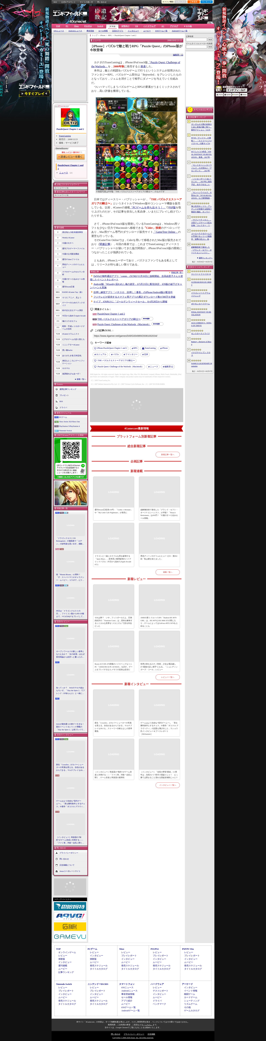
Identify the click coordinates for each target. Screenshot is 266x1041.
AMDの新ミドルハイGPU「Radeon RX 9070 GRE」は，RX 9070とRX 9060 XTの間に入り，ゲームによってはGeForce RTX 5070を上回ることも (159, 622)
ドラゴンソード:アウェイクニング (200, 294)
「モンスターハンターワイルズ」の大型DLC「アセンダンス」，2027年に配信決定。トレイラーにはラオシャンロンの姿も (201, 168)
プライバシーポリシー (69, 853)
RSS (55, 2)
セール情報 (103, 31)
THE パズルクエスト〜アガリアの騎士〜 (119, 319)
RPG (135, 348)
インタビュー (133, 31)
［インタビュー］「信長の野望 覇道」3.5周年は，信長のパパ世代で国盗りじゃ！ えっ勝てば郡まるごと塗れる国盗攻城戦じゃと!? (159, 774)
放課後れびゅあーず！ (71, 374)
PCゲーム (63, 417)
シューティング (192, 1000)
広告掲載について (67, 865)
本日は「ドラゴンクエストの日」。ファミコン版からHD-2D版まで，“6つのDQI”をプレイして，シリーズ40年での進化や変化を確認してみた (70, 614)
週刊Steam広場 (68, 287)
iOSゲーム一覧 (161, 31)
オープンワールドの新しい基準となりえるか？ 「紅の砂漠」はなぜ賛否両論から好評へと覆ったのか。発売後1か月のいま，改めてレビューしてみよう (70, 654)
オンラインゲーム (67, 952)
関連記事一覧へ (177, 272)
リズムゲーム (190, 1004)
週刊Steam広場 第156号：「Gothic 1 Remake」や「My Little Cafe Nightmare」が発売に (113, 511)
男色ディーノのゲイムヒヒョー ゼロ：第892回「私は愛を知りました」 (158, 557)
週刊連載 (62, 965)
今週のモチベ (67, 243)
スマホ (112, 26)
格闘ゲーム (189, 994)
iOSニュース (59, 31)
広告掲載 (151, 1034)
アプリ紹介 (126, 1000)
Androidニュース (75, 31)
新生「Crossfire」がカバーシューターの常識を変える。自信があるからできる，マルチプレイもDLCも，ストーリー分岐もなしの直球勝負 (70, 768)
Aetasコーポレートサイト (70, 871)
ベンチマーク (159, 1004)
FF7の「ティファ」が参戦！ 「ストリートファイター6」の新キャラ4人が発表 (201, 141)
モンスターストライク (200, 333)
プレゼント (64, 395)
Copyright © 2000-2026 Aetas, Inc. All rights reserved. (133, 1038)
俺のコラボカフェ (69, 321)
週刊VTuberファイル (70, 259)
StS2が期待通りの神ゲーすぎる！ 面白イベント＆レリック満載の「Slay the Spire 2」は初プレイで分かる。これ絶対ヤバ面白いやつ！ (70, 727)
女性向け (125, 26)
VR (136, 26)
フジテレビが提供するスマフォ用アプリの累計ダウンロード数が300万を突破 (134, 297)
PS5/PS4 (88, 26)
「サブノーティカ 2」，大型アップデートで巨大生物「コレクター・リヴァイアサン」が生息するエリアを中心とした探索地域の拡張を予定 (201, 223)
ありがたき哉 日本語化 (71, 356)
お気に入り (180, 2)
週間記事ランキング (68, 389)
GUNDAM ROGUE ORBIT (201, 283)
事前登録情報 (128, 994)
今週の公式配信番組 (70, 254)
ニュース (63, 172)
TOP (58, 26)
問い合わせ (102, 2)
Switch (100, 26)
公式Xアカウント (68, 2)
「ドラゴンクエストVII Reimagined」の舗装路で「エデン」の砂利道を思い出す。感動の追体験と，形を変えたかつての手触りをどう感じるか (70, 541)
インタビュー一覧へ (167, 785)
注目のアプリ (117, 31)
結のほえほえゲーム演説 (72, 310)
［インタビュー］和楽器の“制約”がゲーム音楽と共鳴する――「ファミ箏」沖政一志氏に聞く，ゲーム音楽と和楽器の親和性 (70, 840)
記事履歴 (193, 2)
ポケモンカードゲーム (200, 304)
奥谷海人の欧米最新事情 (72, 232)
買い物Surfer (67, 350)
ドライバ (63, 407)
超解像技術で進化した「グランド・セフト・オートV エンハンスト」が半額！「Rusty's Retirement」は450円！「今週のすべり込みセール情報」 (159, 514)
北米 (146, 354)
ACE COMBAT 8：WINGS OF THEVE (201, 324)
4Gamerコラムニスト (70, 334)
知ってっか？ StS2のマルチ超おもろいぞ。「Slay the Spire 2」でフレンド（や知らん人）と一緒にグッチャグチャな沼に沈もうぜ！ (70, 691)
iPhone (165, 348)
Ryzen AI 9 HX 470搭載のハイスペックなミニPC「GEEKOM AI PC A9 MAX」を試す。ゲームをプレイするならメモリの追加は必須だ (113, 667)
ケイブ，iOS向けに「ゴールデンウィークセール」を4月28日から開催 (130, 301)
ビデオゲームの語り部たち (73, 339)
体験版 (61, 959)
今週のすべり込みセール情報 (73, 280)
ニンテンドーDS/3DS (98, 984)
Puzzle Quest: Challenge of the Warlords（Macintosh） (124, 324)
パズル (116, 354)
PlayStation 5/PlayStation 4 (69, 426)
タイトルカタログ (99, 969)
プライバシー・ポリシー (134, 1034)
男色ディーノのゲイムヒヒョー (73, 265)
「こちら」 (148, 1025)
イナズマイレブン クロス (200, 353)
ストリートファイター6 (201, 274)
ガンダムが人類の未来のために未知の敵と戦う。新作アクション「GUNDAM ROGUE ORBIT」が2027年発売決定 (201, 127)
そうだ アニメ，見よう (71, 297)
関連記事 (104, 244)
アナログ (174, 26)
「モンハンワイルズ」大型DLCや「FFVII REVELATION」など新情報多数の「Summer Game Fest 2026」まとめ (201, 195)
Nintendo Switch (65, 431)
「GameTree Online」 (165, 231)
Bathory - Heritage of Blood (201, 343)
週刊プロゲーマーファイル (73, 248)
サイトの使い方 (86, 2)
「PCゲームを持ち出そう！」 (148, 207)
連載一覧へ (81, 379)
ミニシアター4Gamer (70, 345)
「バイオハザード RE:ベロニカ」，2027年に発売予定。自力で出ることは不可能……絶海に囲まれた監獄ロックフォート (201, 182)
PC (67, 26)
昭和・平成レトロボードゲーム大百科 (73, 327)
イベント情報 (190, 990)
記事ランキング (66, 972)
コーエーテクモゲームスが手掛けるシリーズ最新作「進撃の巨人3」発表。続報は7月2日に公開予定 (201, 237)
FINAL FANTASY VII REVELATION (201, 313)
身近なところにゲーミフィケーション (73, 362)
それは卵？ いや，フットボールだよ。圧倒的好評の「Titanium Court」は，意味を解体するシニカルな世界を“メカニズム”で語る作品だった (113, 622)
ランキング (206, 2)
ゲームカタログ (192, 1010)
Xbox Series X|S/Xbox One (69, 422)
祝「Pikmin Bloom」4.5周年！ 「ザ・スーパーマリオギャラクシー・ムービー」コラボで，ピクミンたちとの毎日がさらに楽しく (70, 577)
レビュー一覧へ (167, 677)
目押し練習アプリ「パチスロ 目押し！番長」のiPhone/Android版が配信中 (133, 292)
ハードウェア (150, 26)
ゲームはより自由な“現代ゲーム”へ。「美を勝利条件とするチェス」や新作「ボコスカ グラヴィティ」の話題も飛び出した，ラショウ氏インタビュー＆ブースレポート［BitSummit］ (70, 804)
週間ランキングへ (205, 258)
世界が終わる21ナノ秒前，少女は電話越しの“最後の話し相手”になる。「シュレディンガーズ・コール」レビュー (159, 667)
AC (162, 26)
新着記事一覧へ (167, 454)
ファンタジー (131, 354)
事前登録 (90, 31)
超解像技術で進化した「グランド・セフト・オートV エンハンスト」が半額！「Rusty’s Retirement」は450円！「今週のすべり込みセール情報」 (201, 250)
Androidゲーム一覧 (179, 31)
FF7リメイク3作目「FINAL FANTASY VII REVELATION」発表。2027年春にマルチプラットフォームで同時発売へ (201, 155)
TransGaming (65, 136)
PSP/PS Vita (188, 949)
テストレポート (160, 990)
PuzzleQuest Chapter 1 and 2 (70, 129)
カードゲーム (190, 997)
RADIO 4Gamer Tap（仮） (72, 292)
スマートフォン (127, 984)
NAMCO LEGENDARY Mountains (201, 364)
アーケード (187, 984)
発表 (143, 66)
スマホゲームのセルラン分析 (73, 273)
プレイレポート (129, 955)
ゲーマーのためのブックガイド (73, 304)
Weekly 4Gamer (68, 238)
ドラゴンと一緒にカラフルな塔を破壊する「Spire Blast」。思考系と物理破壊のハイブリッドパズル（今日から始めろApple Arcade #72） (113, 560)
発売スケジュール (99, 965)
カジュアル (101, 354)
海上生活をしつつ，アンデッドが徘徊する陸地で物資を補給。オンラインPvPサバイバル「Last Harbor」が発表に (201, 209)
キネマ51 (66, 368)
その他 (187, 1007)
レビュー (62, 955)
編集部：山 (178, 55)
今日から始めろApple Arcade (74, 316)
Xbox (76, 26)
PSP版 (172, 207)
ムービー (147, 31)
